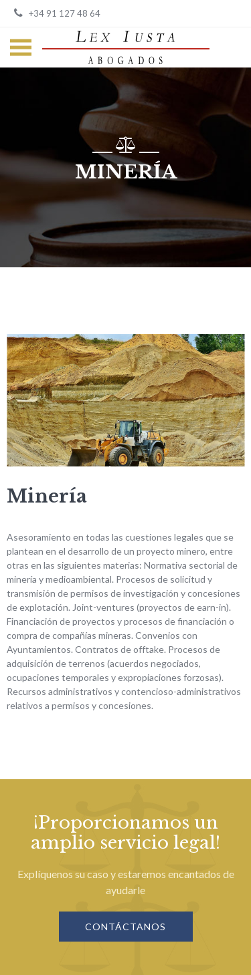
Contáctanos (125, 926)
